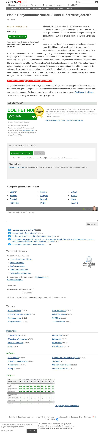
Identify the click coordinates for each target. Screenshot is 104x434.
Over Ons (12, 417)
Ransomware (24, 8)
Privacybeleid (40, 417)
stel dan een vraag (28, 130)
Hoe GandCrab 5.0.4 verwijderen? (24, 233)
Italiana (43, 192)
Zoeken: (78, 2)
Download (13, 167)
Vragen (60, 5)
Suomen (13, 192)
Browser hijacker (41, 8)
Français (44, 196)
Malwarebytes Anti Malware (18, 361)
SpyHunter (56, 361)
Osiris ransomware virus (19, 270)
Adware (12, 8)
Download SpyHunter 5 (20, 153)
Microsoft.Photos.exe (15, 343)
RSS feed (89, 417)
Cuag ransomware (59, 311)
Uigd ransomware (42, 277)
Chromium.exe (57, 346)
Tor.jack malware (58, 321)
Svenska (13, 196)
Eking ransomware (14, 321)
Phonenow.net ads (17, 263)
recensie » (39, 153)
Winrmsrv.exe (57, 335)
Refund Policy (78, 120)
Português (14, 203)
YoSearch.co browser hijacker (21, 259)
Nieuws (11, 5)
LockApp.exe (57, 343)
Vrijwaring (50, 417)
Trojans (70, 8)
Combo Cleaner (13, 365)
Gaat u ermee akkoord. (53, 120)
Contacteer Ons (76, 417)
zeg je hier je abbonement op (55, 297)
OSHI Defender (13, 358)
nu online (88, 209)
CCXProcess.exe (14, 335)
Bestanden (47, 5)
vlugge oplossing (17, 37)
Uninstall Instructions (72, 158)
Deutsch (43, 199)
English (74, 196)
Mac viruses (57, 8)
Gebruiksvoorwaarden (25, 417)
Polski (43, 203)
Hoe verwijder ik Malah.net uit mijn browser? (28, 244)
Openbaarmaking (62, 417)
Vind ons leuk (52, 419)
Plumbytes (11, 369)
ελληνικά (74, 203)
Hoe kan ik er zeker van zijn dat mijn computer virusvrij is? (33, 236)
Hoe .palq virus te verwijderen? (23, 230)
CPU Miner (56, 318)
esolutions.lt (68, 428)
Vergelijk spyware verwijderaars (67, 406)
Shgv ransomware (14, 318)
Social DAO (72, 5)
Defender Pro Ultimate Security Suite (66, 358)
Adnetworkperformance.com (20, 273)
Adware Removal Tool (60, 369)
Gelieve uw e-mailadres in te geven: (20, 289)
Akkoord (31, 431)
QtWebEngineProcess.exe (17, 339)
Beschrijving (11, 32)
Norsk (73, 199)
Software (35, 5)
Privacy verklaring (7, 430)
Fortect (91, 92)
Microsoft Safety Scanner (61, 365)
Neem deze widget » (15, 280)
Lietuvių (74, 192)
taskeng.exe (56, 339)
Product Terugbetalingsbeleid (55, 158)
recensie (21, 167)
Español (13, 199)
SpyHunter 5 (80, 92)
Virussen (23, 5)
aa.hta (10, 346)
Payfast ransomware (17, 266)
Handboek (13, 158)
